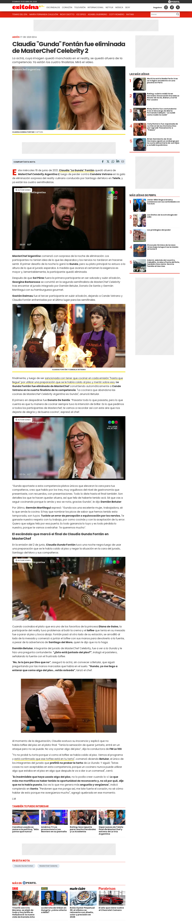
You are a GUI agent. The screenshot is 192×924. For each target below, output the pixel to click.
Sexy (127, 7)
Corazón (67, 7)
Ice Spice (81, 14)
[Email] (122, 162)
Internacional (95, 7)
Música (119, 7)
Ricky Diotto (67, 14)
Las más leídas (139, 74)
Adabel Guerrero (97, 14)
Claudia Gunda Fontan (23, 866)
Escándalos (53, 7)
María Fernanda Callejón (43, 14)
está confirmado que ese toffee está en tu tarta (44, 759)
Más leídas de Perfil (143, 195)
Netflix (109, 7)
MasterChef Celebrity (48, 866)
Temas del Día (19, 14)
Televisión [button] (79, 7)
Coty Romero (116, 14)
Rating (130, 14)
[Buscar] (162, 14)
